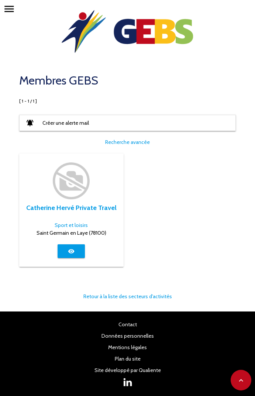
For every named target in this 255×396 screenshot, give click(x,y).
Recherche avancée (127, 142)
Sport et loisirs (71, 225)
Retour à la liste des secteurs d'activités (127, 296)
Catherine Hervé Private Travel (71, 207)
